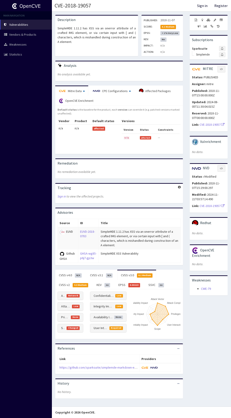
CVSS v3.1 (101, 275)
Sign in (202, 5)
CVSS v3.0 (136, 275)
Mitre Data (72, 91)
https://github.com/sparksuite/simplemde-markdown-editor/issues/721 (108, 367)
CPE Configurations (112, 91)
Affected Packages (155, 91)
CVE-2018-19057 (73, 5)
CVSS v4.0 (70, 275)
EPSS (129, 285)
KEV (103, 285)
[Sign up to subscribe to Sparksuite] (222, 48)
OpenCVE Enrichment (76, 101)
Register (221, 5)
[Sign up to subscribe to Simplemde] (222, 54)
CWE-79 (206, 289)
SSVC (156, 285)
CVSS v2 (73, 285)
